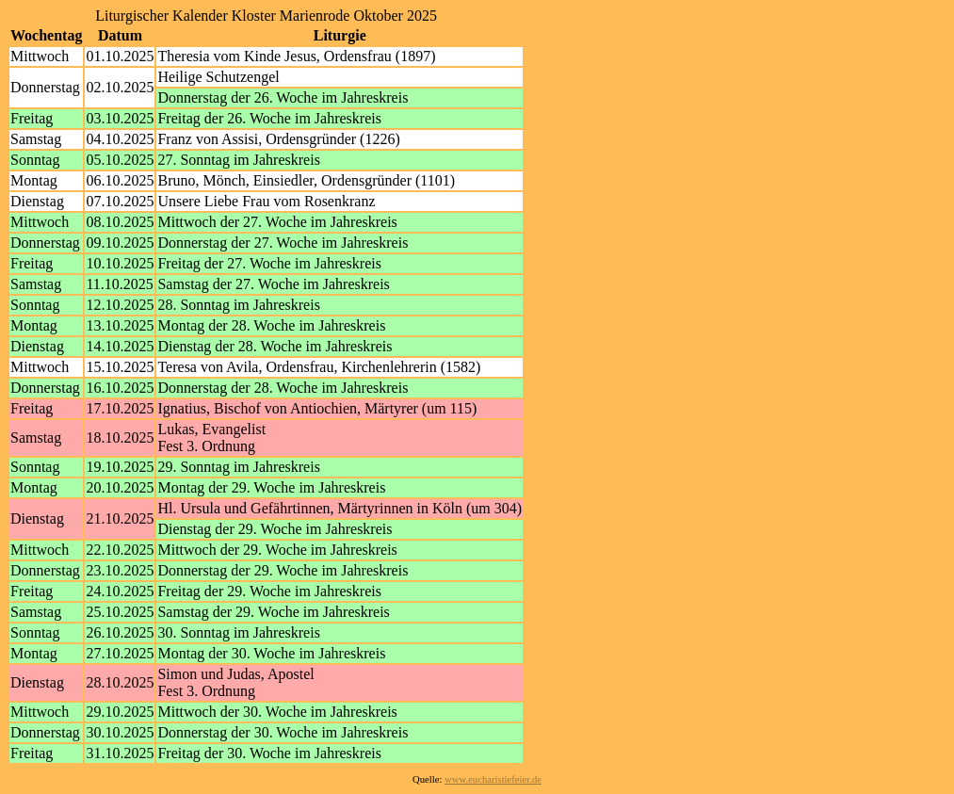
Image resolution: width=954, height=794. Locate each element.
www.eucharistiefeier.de (493, 779)
